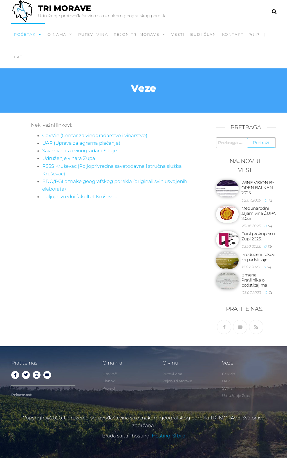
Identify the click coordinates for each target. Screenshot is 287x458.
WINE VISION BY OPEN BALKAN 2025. (257, 187)
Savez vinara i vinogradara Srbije (79, 150)
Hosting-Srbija (168, 436)
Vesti (178, 34)
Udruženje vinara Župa (68, 158)
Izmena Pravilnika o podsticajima (254, 280)
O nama (57, 34)
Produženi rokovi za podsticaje (258, 257)
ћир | (257, 34)
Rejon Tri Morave (137, 34)
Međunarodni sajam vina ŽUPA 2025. (258, 213)
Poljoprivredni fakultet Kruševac (79, 196)
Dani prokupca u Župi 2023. (258, 236)
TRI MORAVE (64, 8)
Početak (25, 34)
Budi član (203, 34)
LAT (18, 57)
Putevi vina (93, 34)
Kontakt (232, 34)
